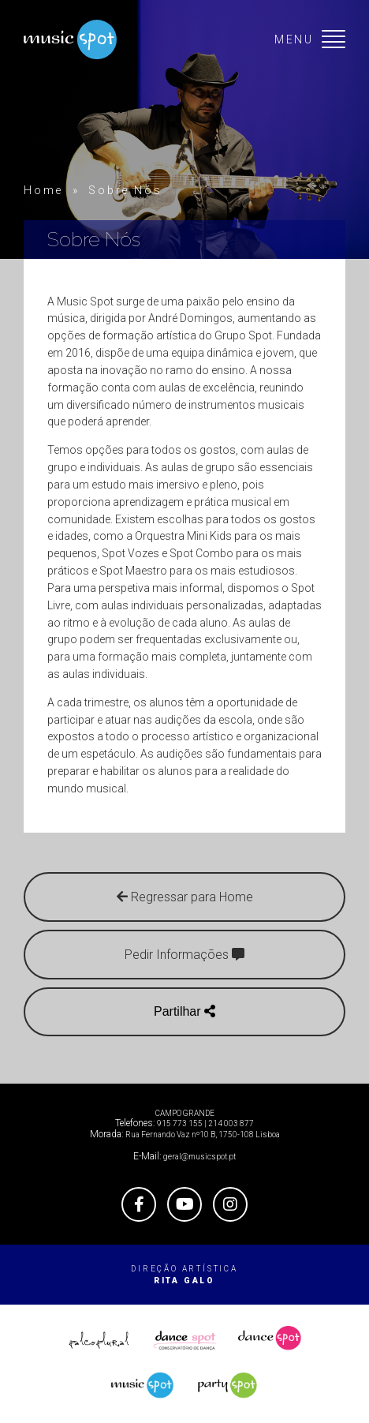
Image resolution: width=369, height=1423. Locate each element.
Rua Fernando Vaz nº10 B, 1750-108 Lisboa (202, 1134)
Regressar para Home (185, 896)
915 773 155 (180, 1123)
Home (43, 190)
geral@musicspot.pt (199, 1156)
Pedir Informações (184, 954)
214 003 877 (231, 1123)
